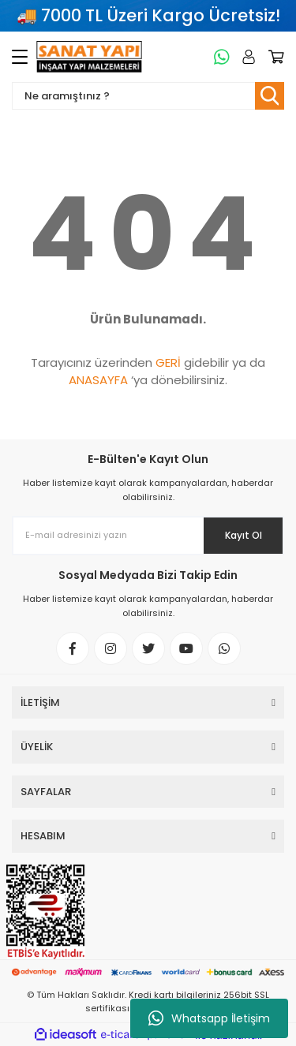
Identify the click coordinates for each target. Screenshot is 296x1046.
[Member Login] (246, 56)
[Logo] (89, 57)
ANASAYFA (98, 380)
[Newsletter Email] (148, 535)
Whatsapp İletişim (209, 1018)
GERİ (168, 362)
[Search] (148, 96)
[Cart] (273, 56)
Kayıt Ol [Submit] (243, 535)
